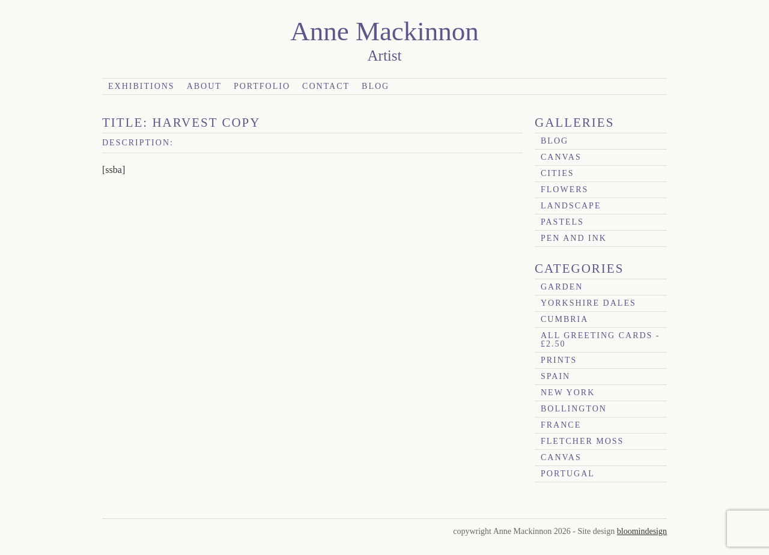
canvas (561, 157)
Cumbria (564, 319)
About (204, 86)
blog (554, 140)
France (561, 424)
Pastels (562, 221)
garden (562, 286)
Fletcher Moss (582, 441)
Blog (375, 86)
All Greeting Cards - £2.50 (600, 339)
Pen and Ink (574, 238)
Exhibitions (141, 86)
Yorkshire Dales (588, 303)
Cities (557, 173)
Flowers (564, 189)
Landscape (571, 205)
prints (559, 360)
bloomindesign (642, 531)
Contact (326, 86)
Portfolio (262, 86)
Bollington (574, 408)
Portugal (568, 473)
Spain (555, 376)
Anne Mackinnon (384, 31)
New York (568, 392)
